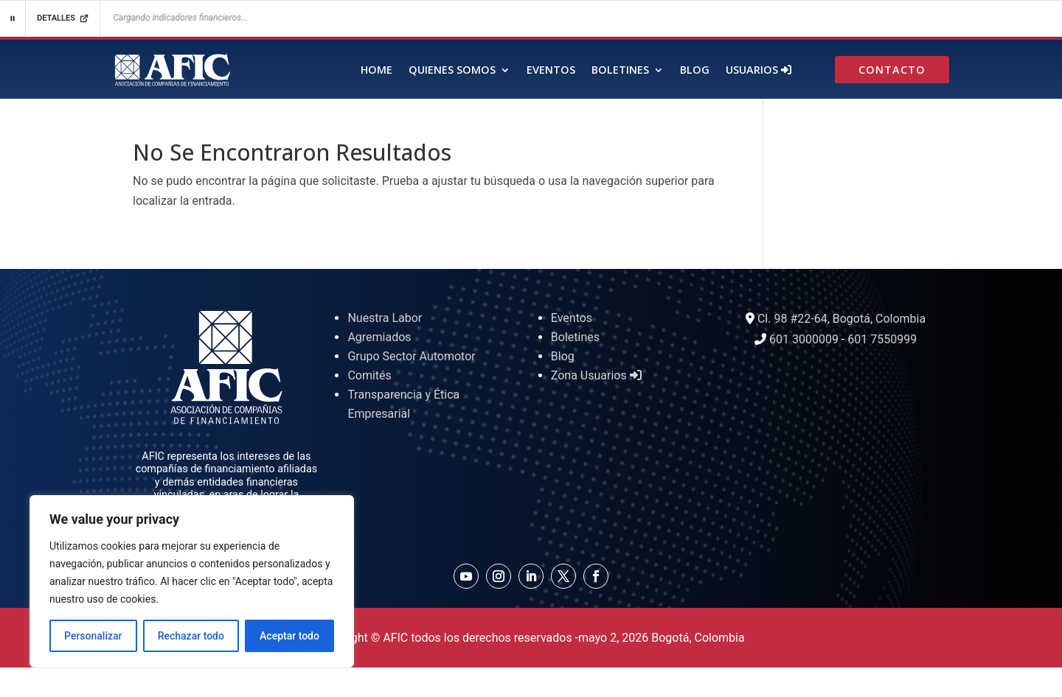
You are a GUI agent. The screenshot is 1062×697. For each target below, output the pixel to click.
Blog (694, 71)
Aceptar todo (289, 636)
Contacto (892, 71)
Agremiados (379, 337)
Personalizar (93, 636)
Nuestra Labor (384, 318)
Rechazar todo (191, 636)
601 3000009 (804, 339)
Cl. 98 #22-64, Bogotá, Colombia (841, 319)
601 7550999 (882, 339)
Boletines (620, 71)
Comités (369, 375)
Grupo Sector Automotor (411, 356)
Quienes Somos (452, 71)
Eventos (551, 71)
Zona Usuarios (596, 375)
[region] (192, 581)
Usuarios (758, 71)
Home (376, 71)
